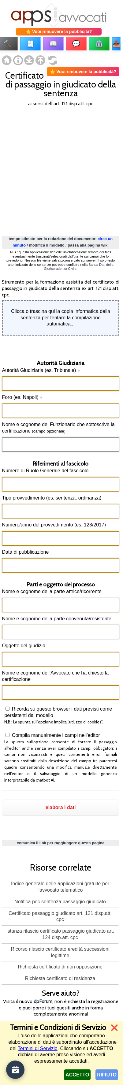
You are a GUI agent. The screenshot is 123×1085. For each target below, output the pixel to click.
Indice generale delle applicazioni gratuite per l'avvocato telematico (60, 887)
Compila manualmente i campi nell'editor (55, 735)
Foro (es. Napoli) (22, 397)
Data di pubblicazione (25, 552)
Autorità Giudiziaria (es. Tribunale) (41, 370)
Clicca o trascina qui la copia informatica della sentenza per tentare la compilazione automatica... (60, 318)
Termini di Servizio (38, 1048)
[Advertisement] (61, 170)
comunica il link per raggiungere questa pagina (61, 843)
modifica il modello (47, 245)
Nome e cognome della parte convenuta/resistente (56, 618)
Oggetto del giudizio (23, 645)
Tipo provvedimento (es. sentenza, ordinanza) (51, 497)
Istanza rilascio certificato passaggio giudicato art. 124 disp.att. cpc (60, 934)
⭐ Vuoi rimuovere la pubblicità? (59, 31)
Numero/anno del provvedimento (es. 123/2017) (54, 524)
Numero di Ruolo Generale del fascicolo (45, 470)
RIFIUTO (107, 1074)
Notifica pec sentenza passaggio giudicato (60, 901)
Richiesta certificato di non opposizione (60, 966)
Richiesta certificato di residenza (60, 978)
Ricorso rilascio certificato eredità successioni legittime (60, 952)
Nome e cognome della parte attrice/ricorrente (52, 591)
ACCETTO (77, 1074)
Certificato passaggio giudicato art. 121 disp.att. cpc (60, 916)
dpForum (43, 1001)
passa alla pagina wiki (88, 245)
